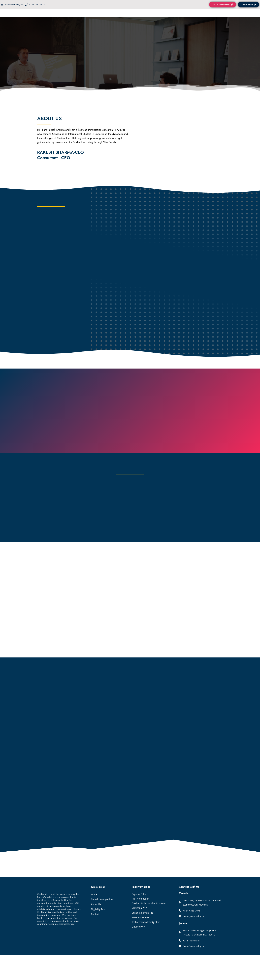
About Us (96, 903)
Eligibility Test (98, 908)
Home (94, 893)
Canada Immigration (102, 898)
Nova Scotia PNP (141, 918)
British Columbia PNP (143, 913)
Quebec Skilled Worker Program (149, 903)
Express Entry (139, 893)
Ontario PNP (138, 928)
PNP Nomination (141, 898)
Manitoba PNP (139, 908)
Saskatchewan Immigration (146, 923)
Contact (95, 913)
